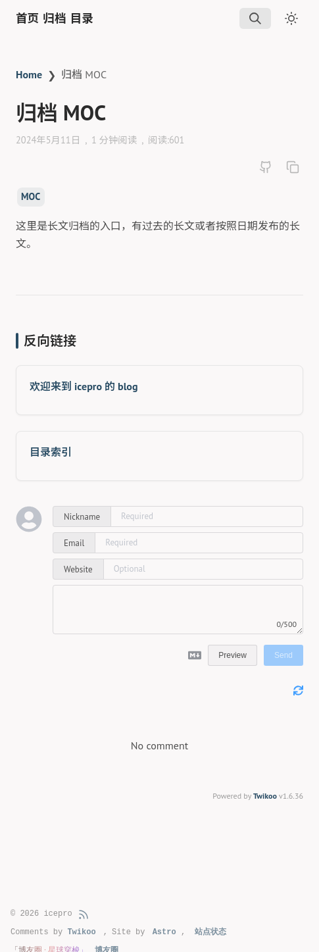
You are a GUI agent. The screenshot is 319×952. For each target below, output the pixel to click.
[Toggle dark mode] (291, 18)
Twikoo (265, 796)
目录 (81, 18)
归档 (54, 18)
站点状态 (210, 932)
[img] (255, 18)
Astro (164, 932)
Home (29, 74)
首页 (27, 18)
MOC (30, 196)
